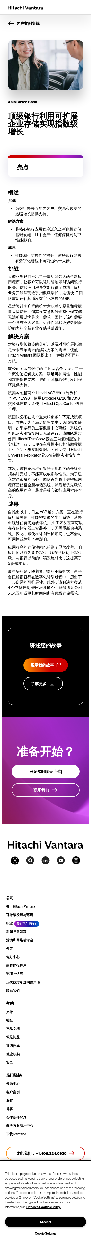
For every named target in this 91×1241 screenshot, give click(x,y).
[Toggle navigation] (82, 8)
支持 (9, 1012)
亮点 (23, 167)
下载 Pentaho (16, 1134)
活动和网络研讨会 (19, 940)
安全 (9, 1062)
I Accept (45, 1222)
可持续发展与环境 (19, 915)
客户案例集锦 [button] (24, 23)
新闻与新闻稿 (16, 931)
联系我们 (13, 990)
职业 (9, 923)
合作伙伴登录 (16, 1117)
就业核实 (13, 1054)
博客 (9, 1109)
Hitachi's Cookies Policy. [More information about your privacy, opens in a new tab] (43, 1207)
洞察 (9, 1100)
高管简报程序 (16, 965)
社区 (9, 1020)
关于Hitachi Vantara (20, 906)
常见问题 (13, 1037)
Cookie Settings (45, 1233)
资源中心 (13, 1083)
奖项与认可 (14, 974)
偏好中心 (13, 957)
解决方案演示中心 (19, 1125)
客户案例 (13, 1092)
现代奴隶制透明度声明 (23, 982)
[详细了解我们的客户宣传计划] (43, 683)
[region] (45, 1200)
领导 (9, 948)
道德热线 (13, 1045)
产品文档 (13, 1029)
